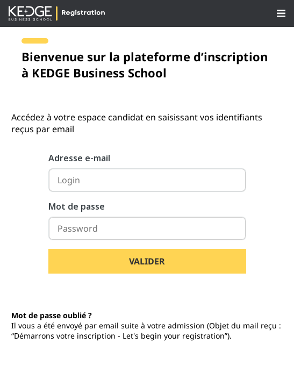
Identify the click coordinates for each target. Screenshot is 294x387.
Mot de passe (76, 206)
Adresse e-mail (79, 158)
